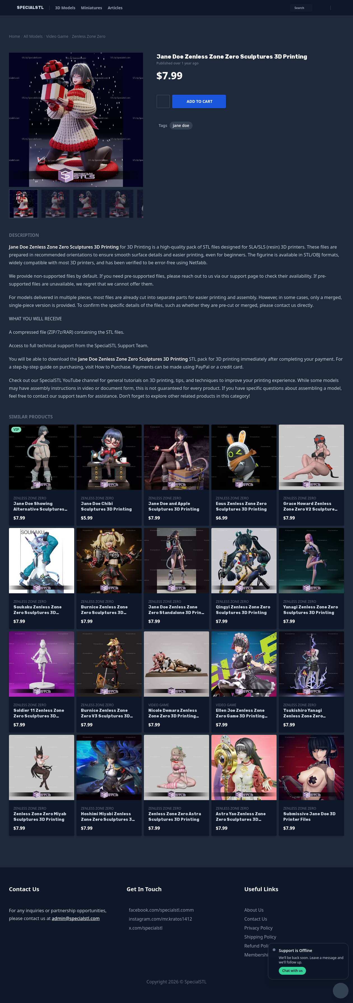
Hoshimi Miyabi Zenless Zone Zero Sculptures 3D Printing (108, 817)
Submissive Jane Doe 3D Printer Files (309, 817)
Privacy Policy (258, 928)
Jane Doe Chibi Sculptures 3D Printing (106, 506)
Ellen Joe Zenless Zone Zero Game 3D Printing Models (240, 713)
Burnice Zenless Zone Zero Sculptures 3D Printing (104, 610)
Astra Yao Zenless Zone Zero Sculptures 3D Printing (241, 817)
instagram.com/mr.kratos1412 (160, 919)
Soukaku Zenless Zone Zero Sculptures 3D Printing (37, 610)
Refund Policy (258, 946)
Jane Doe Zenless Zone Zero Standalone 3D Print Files (176, 610)
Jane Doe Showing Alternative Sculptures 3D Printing (38, 506)
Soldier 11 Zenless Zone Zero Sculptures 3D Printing (38, 713)
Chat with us (292, 970)
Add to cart (199, 101)
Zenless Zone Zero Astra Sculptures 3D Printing (174, 817)
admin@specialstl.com (76, 918)
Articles (115, 7)
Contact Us (255, 919)
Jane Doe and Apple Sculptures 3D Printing (173, 506)
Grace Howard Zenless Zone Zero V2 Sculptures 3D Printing (310, 506)
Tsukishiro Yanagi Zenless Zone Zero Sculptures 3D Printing (308, 713)
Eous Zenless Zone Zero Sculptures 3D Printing (241, 506)
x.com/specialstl (145, 928)
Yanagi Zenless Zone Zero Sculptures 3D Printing (310, 610)
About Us (254, 910)
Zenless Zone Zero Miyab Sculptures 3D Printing (39, 817)
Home (14, 36)
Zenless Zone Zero (89, 36)
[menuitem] (23, 203)
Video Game (57, 36)
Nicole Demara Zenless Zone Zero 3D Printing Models (172, 713)
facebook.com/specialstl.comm (161, 910)
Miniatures (91, 7)
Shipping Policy (260, 937)
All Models (33, 36)
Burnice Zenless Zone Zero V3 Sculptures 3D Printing (105, 713)
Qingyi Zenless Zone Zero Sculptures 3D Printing (243, 610)
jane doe (181, 125)
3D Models (65, 7)
